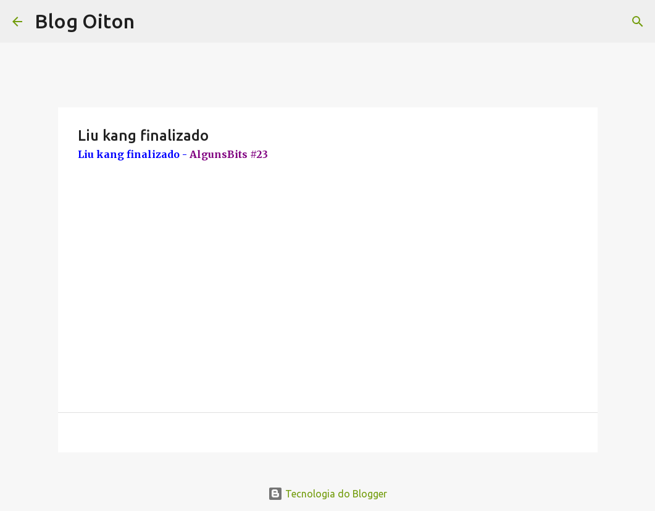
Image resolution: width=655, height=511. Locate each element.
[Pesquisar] (637, 21)
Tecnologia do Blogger (327, 493)
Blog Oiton (85, 21)
